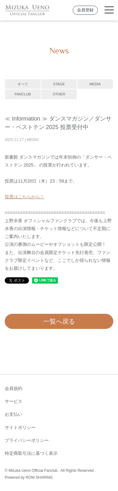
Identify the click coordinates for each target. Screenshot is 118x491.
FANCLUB (22, 94)
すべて (23, 84)
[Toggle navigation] (109, 10)
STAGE (59, 84)
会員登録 (85, 10)
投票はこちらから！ (24, 196)
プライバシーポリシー (27, 440)
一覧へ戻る (59, 321)
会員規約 (13, 388)
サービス (13, 401)
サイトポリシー (20, 427)
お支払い (13, 414)
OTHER (59, 94)
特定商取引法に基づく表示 (31, 453)
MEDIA (95, 84)
